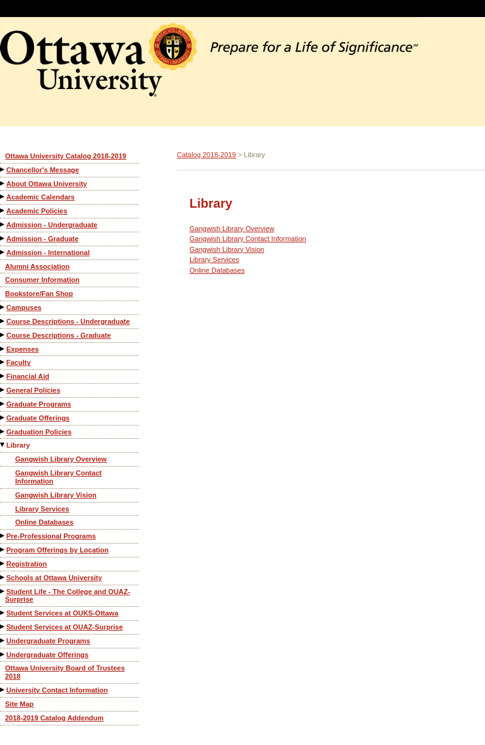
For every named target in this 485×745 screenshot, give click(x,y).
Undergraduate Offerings (47, 655)
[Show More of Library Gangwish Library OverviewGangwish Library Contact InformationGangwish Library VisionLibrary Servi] (3, 445)
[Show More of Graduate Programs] (3, 404)
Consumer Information (42, 279)
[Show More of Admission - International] (3, 252)
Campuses (24, 307)
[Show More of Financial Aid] (3, 376)
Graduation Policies (38, 432)
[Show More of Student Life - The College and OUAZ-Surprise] (3, 591)
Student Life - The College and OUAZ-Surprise (67, 596)
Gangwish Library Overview (61, 459)
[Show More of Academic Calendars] (3, 197)
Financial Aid (27, 376)
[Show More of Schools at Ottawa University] (3, 577)
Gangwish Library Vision (56, 495)
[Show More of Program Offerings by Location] (3, 549)
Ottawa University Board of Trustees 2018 (65, 672)
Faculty (18, 362)
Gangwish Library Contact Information (58, 477)
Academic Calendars (40, 197)
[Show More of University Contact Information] (3, 690)
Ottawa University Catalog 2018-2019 (65, 156)
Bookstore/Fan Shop (39, 293)
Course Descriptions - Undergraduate (68, 321)
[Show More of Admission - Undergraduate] (3, 224)
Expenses (22, 349)
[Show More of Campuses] (3, 307)
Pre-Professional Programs (51, 536)
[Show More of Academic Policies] (3, 210)
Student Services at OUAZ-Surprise (64, 627)
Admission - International (48, 252)
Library (18, 445)
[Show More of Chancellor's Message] (3, 169)
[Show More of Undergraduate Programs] (3, 640)
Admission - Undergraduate (51, 225)
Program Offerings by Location (57, 550)
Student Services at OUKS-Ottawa (62, 613)
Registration (26, 564)
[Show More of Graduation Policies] (3, 431)
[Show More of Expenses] (3, 349)
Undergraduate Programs (48, 641)
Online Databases (44, 522)
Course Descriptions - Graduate (58, 335)
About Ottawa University (46, 184)
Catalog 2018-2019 (206, 154)
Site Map (19, 704)
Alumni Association (37, 266)
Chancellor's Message (42, 170)
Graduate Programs (38, 404)
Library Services (42, 509)
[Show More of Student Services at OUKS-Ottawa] (3, 613)
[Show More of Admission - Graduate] (3, 238)
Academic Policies (37, 211)
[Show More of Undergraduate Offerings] (3, 654)
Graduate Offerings (37, 418)
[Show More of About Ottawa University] (3, 183)
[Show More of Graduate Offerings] (3, 417)
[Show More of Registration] (3, 563)
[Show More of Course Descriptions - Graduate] (3, 335)
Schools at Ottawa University (54, 577)
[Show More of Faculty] (3, 362)
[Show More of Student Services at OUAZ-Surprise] (3, 626)
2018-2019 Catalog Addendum (54, 718)
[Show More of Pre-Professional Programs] (3, 536)
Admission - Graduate (42, 238)
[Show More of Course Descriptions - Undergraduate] (3, 321)
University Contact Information (57, 690)
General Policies (33, 390)
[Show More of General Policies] (3, 390)
